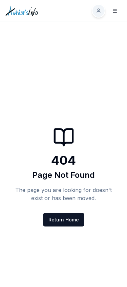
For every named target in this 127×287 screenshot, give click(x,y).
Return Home (63, 219)
